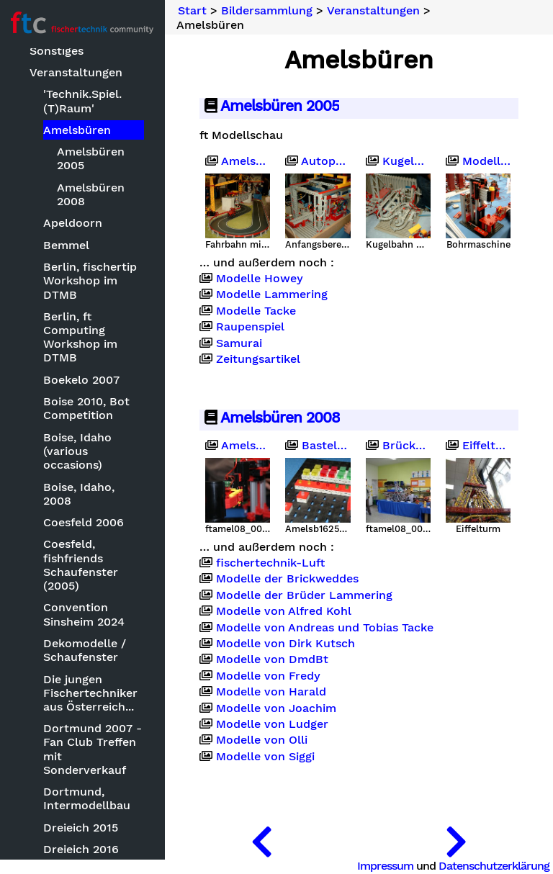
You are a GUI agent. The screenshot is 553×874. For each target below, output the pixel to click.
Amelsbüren (78, 130)
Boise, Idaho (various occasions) (78, 451)
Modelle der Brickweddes (288, 578)
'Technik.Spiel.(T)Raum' (83, 100)
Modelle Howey (260, 278)
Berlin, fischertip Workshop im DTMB (91, 280)
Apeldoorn (73, 223)
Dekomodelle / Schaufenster (85, 650)
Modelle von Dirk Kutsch (286, 643)
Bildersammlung (267, 10)
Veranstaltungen (76, 72)
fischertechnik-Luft (271, 563)
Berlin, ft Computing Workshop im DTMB (81, 337)
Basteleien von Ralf (318, 445)
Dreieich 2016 (82, 849)
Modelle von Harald (272, 691)
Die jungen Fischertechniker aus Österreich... (91, 692)
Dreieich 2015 (81, 827)
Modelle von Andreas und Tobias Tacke (325, 627)
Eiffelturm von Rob (478, 445)
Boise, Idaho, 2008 (79, 494)
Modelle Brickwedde (478, 161)
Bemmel (67, 245)
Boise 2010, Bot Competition (87, 408)
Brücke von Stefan (398, 445)
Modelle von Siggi (266, 755)
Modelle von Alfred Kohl (284, 611)
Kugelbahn (398, 161)
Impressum (385, 866)
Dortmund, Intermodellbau (87, 798)
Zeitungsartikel (259, 359)
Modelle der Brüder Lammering (305, 594)
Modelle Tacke (257, 311)
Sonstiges (57, 51)
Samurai (240, 342)
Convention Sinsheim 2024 (84, 614)
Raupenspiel (251, 326)
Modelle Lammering (272, 294)
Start (193, 10)
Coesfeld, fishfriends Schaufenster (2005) (81, 565)
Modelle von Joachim (277, 707)
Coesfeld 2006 (84, 522)
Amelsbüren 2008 (91, 194)
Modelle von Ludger (273, 724)
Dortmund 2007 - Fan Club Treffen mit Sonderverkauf (93, 749)
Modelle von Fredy (269, 675)
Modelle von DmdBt (273, 659)
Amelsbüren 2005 (91, 158)
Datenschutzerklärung (494, 866)
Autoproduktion (318, 161)
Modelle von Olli (262, 740)
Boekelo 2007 (82, 380)
